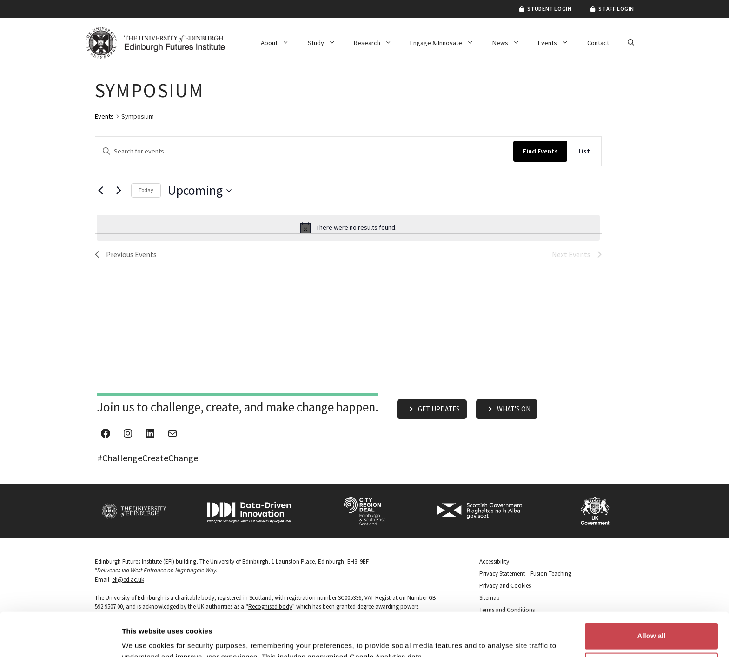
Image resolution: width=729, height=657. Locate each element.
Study (326, 42)
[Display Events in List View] (584, 151)
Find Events (540, 151)
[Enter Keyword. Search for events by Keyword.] (304, 151)
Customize (652, 622)
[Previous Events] (100, 190)
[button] (630, 42)
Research (377, 42)
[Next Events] (118, 190)
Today (146, 189)
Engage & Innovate (446, 42)
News (510, 42)
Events (557, 42)
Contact (598, 43)
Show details (143, 639)
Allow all (651, 592)
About (279, 42)
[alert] (348, 228)
